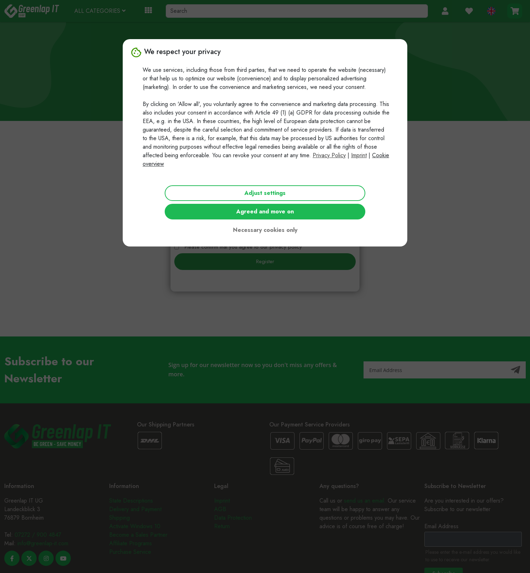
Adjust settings (265, 193)
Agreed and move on (265, 211)
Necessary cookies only (265, 230)
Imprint (359, 155)
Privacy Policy (329, 155)
